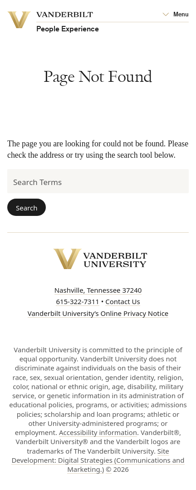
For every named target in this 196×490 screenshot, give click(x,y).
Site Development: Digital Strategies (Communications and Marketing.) (97, 460)
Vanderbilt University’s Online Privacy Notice (98, 313)
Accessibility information (98, 432)
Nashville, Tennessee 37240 (98, 290)
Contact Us (122, 301)
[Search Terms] (98, 181)
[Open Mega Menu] (175, 15)
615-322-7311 (77, 301)
